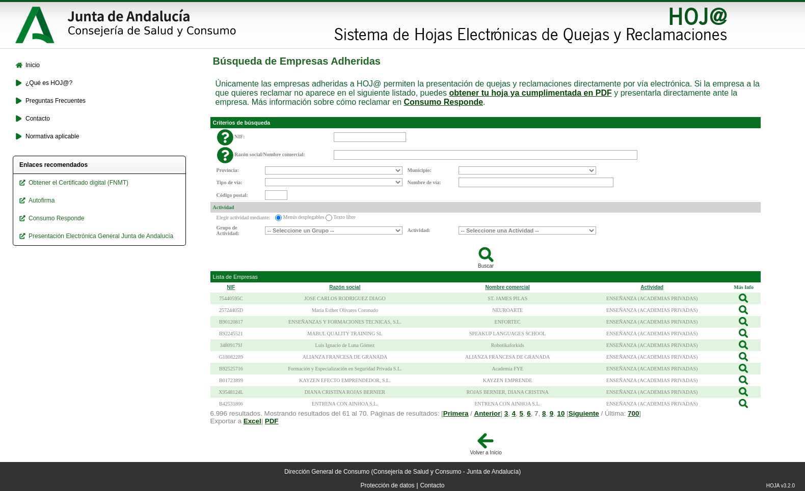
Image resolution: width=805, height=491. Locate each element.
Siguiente (584, 413)
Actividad (223, 207)
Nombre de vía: (424, 182)
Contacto (432, 485)
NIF (231, 287)
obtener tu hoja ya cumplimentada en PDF (530, 93)
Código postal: (232, 195)
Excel (252, 421)
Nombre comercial (508, 287)
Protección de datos (388, 485)
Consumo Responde (444, 102)
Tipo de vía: (230, 182)
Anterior (487, 413)
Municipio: (420, 170)
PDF (272, 421)
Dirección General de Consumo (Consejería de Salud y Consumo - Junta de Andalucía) (402, 471)
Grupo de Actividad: (228, 230)
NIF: (239, 136)
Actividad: (419, 230)
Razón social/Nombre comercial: (269, 154)
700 (633, 413)
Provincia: (228, 170)
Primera (456, 413)
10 (561, 413)
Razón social (344, 287)
